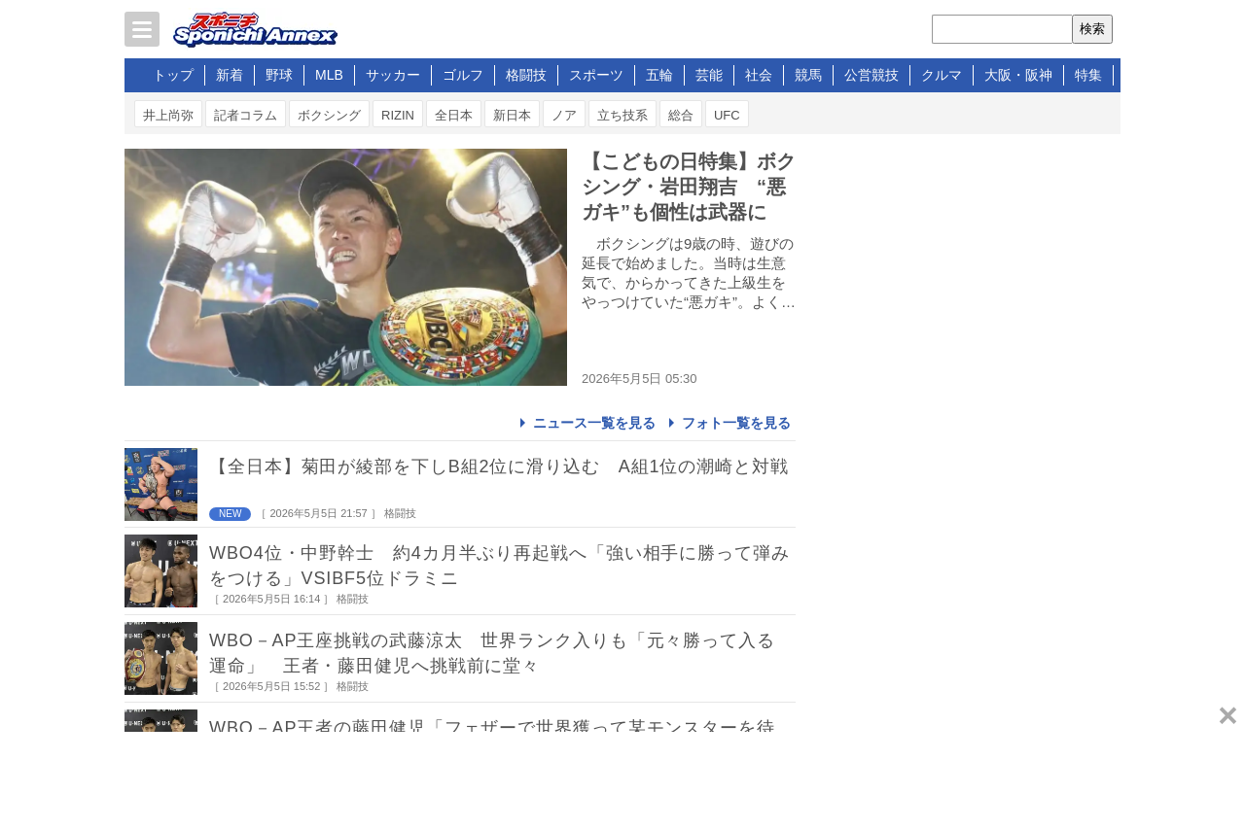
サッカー (393, 75)
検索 (1092, 28)
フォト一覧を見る (736, 423)
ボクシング (329, 115)
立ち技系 (622, 115)
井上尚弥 (168, 115)
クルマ (941, 75)
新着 (229, 75)
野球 (279, 75)
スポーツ (596, 75)
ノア (564, 115)
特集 (1088, 75)
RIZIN (397, 115)
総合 (681, 115)
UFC (727, 115)
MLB (329, 75)
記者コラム (245, 115)
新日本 (512, 115)
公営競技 (871, 75)
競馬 (808, 75)
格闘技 (526, 75)
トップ (173, 75)
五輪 (659, 75)
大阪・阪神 (1018, 75)
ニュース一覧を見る (594, 423)
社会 (758, 75)
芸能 (709, 75)
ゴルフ (463, 75)
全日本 (454, 115)
